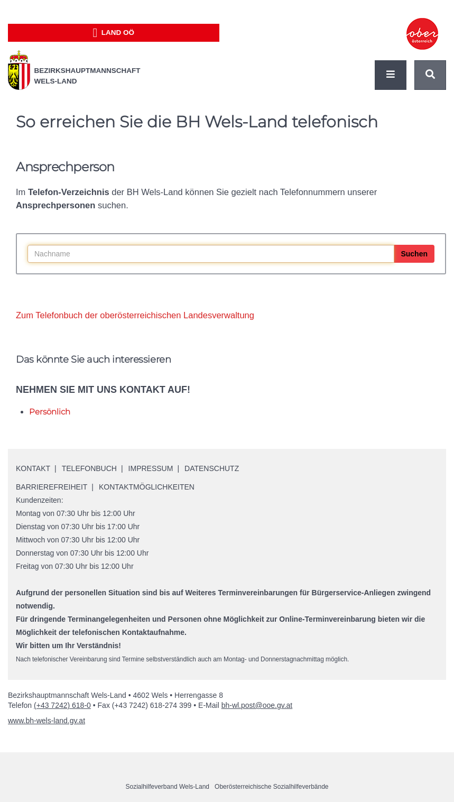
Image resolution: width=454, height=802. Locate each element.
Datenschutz (211, 468)
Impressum (150, 468)
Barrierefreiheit (51, 487)
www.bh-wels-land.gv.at (46, 720)
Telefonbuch (89, 468)
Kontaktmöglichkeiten (146, 487)
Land (113, 32)
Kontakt (33, 468)
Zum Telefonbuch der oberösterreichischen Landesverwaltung (135, 315)
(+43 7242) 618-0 (62, 705)
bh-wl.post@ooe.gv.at (257, 705)
